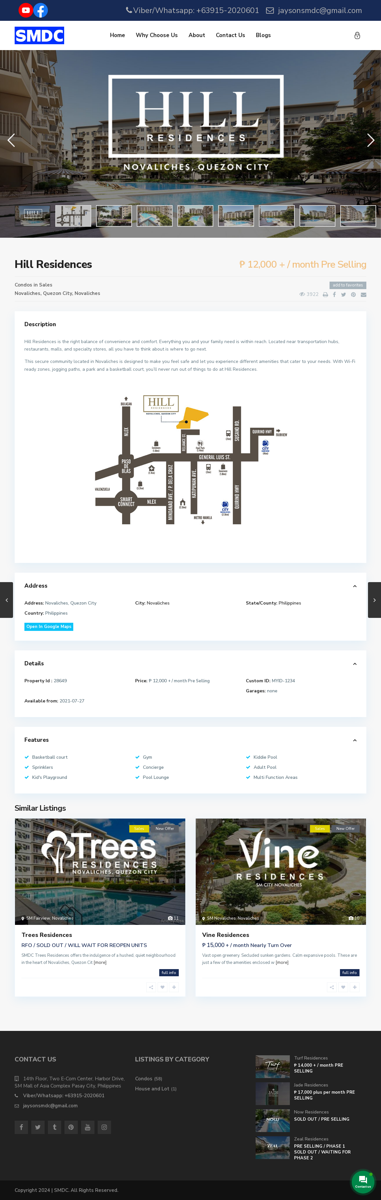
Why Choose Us (157, 35)
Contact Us (230, 35)
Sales (45, 285)
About (197, 35)
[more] (99, 963)
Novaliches (87, 293)
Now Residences (311, 1112)
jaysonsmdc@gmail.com (320, 10)
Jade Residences (311, 1085)
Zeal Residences (311, 1139)
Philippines (290, 603)
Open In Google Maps (48, 627)
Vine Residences (225, 935)
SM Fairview (38, 918)
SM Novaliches (221, 918)
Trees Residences (46, 935)
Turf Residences (311, 1058)
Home (117, 35)
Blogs (263, 35)
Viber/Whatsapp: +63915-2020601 (196, 10)
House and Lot (152, 1089)
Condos (23, 285)
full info (169, 972)
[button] (10, 140)
